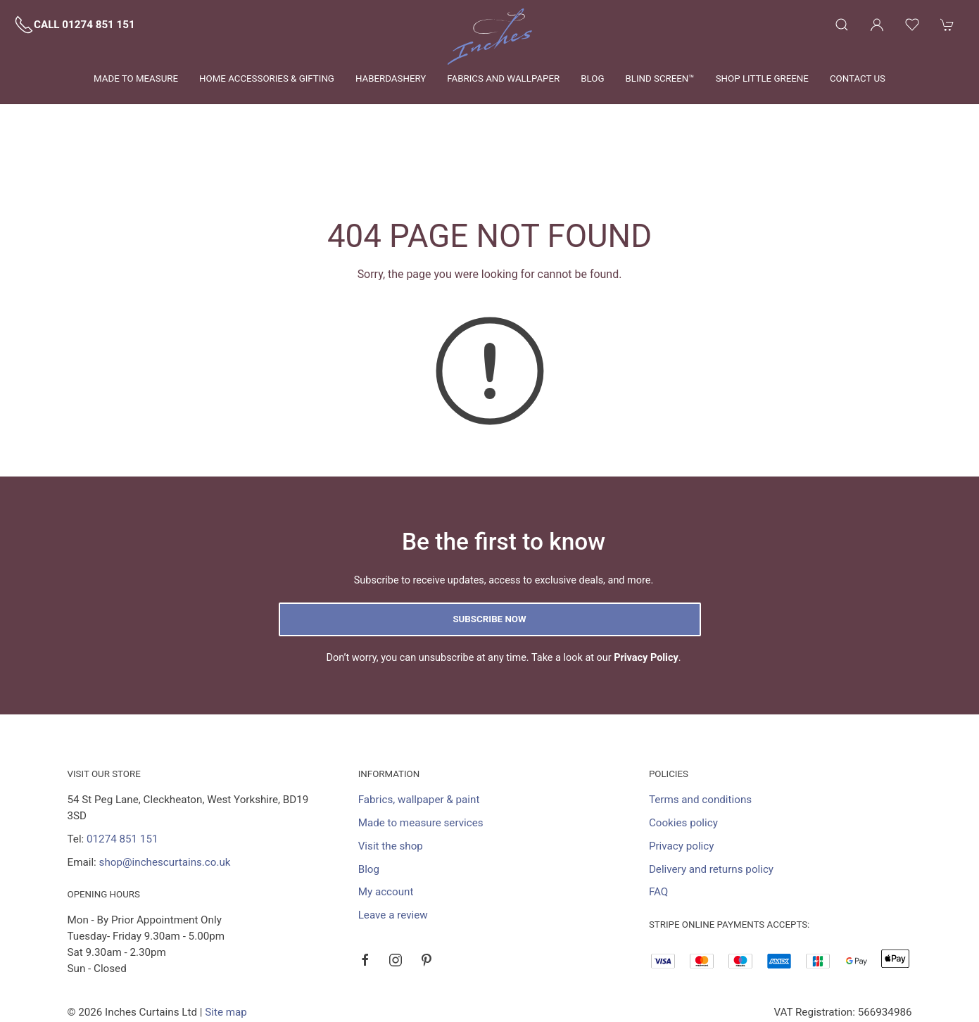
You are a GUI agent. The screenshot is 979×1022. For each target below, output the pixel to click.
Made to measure (136, 78)
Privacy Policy (646, 594)
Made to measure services (421, 758)
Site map (226, 948)
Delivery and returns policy (711, 805)
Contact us (857, 78)
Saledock (207, 964)
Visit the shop (390, 782)
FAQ (658, 827)
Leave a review (393, 851)
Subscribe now (489, 555)
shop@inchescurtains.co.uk (165, 798)
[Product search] (841, 24)
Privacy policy (681, 782)
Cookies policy (683, 758)
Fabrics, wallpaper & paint (419, 735)
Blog (592, 78)
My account (386, 827)
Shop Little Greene (762, 78)
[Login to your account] (877, 24)
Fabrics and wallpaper (503, 78)
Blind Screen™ (659, 78)
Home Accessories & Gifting (266, 78)
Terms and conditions (700, 735)
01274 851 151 (122, 775)
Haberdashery (390, 78)
